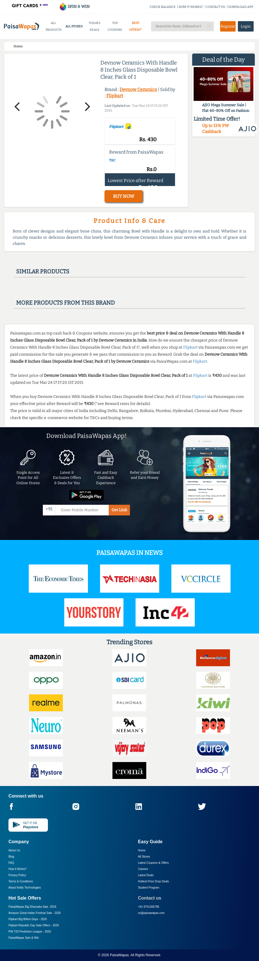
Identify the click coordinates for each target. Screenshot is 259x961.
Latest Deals (146, 875)
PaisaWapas (119, 955)
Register (228, 26)
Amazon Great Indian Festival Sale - (34, 912)
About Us (14, 850)
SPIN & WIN (74, 6)
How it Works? (17, 869)
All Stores (144, 856)
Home (142, 850)
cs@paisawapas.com (151, 912)
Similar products (42, 271)
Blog (11, 856)
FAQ (11, 862)
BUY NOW (123, 196)
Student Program (149, 887)
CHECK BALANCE (163, 7)
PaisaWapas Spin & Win (23, 937)
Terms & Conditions (20, 881)
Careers (143, 869)
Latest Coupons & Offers (153, 862)
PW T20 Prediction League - (29, 931)
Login (246, 26)
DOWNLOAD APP (240, 7)
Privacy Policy (17, 875)
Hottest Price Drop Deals (153, 881)
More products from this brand (65, 302)
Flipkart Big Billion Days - (27, 919)
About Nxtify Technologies (24, 887)
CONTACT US (215, 7)
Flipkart (114, 95)
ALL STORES (74, 26)
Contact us (149, 898)
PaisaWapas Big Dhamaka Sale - (32, 906)
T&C (112, 160)
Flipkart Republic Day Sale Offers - (33, 925)
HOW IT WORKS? (191, 7)
